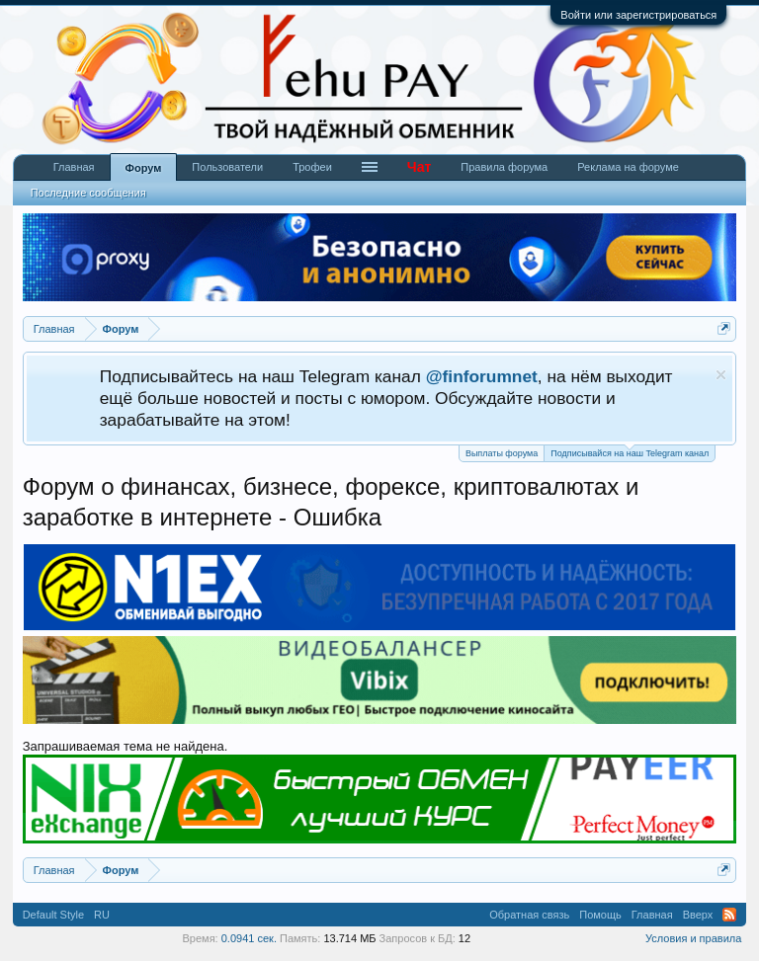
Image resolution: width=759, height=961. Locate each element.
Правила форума (504, 167)
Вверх (698, 915)
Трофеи (312, 167)
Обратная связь (529, 915)
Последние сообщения (88, 193)
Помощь (600, 915)
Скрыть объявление (721, 374)
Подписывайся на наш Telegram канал (629, 451)
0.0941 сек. (249, 938)
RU (102, 915)
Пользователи (227, 167)
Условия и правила (693, 938)
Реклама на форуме (628, 167)
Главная (74, 167)
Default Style (53, 915)
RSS (729, 914)
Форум (144, 168)
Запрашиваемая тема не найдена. (125, 746)
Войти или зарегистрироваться (638, 15)
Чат (419, 167)
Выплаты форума (501, 453)
